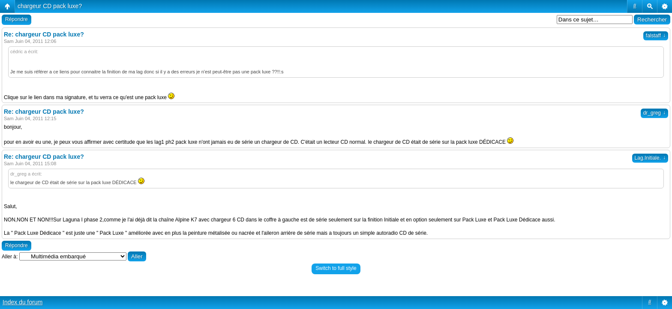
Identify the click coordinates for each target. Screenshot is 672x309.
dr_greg (654, 113)
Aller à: (10, 257)
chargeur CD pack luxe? (50, 6)
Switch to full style (335, 268)
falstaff (656, 36)
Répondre (16, 19)
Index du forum (22, 302)
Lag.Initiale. (650, 158)
